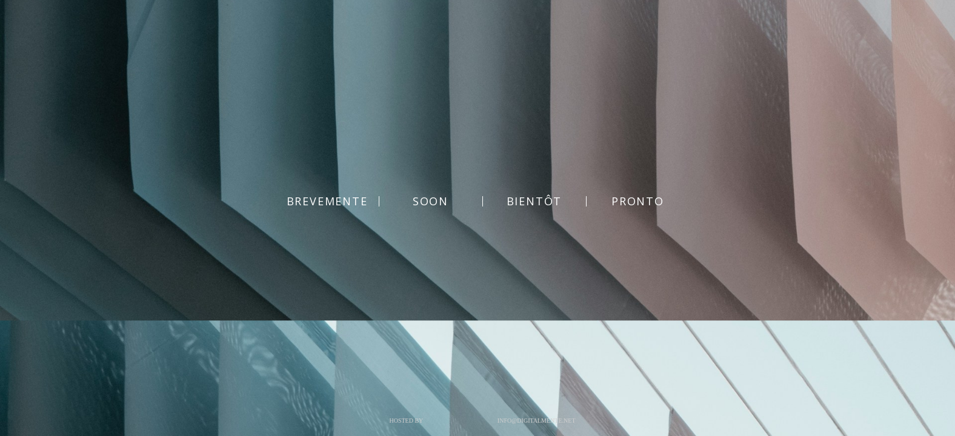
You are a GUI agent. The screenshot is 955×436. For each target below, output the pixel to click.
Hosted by (406, 420)
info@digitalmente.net (536, 420)
